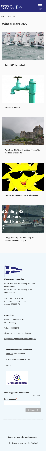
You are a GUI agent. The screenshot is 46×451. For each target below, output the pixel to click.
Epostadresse (10, 398)
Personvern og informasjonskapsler (23, 437)
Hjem (3, 17)
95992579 (15, 328)
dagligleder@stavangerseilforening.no (20, 338)
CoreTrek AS (32, 443)
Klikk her (9, 353)
